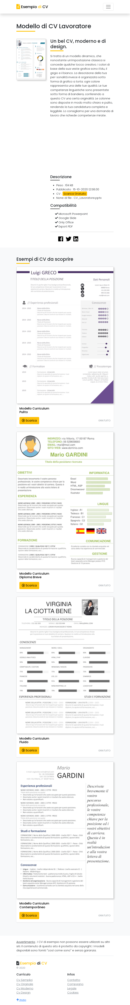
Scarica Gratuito (74, 194)
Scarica (29, 420)
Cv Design (23, 992)
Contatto (73, 980)
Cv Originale (24, 984)
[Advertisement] (90, 146)
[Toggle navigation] (108, 7)
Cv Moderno (24, 988)
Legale (71, 988)
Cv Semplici (24, 980)
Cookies (73, 992)
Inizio (21, 1000)
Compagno (75, 984)
